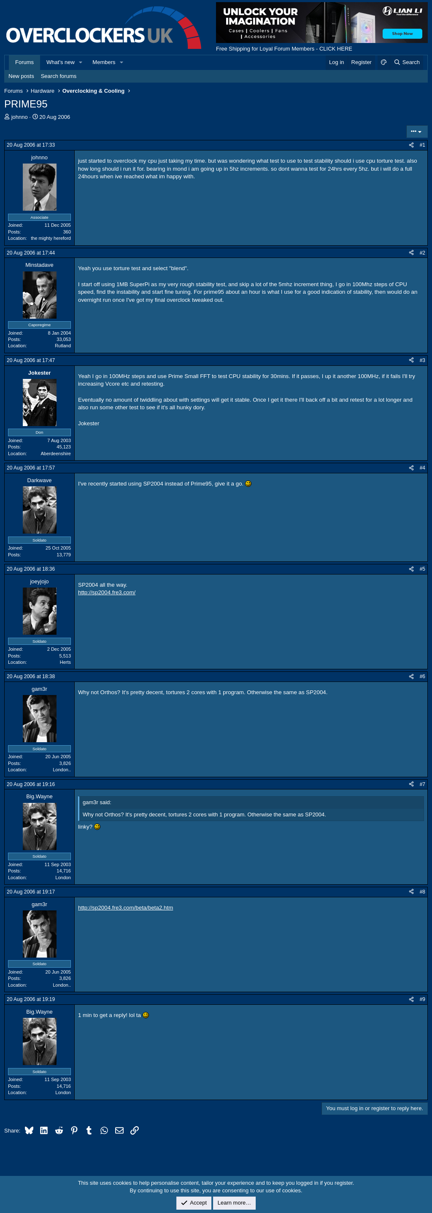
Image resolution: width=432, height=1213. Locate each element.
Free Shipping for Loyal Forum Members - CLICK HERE (284, 49)
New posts (21, 76)
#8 (422, 892)
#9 (422, 999)
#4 (422, 468)
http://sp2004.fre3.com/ (106, 592)
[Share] (411, 145)
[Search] (406, 62)
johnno (19, 117)
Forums (24, 62)
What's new (60, 62)
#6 (422, 676)
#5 (422, 569)
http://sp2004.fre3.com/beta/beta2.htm (125, 907)
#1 (422, 145)
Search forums (59, 76)
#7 (422, 784)
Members (103, 62)
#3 (422, 360)
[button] (81, 62)
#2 (422, 253)
